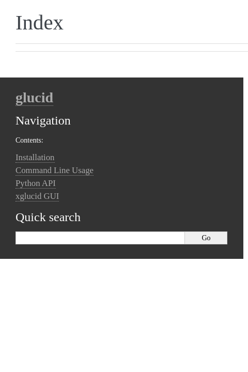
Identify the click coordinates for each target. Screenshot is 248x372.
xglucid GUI (37, 196)
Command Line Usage (55, 170)
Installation (35, 157)
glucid (34, 97)
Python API (36, 183)
